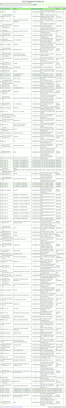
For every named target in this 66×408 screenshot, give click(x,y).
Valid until (38, 8)
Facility (15, 8)
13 (20, 7)
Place (42, 8)
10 (14, 7)
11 (16, 7)
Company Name (5, 8)
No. (1, 8)
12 (18, 7)
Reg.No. (33, 8)
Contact (58, 8)
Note (65, 8)
